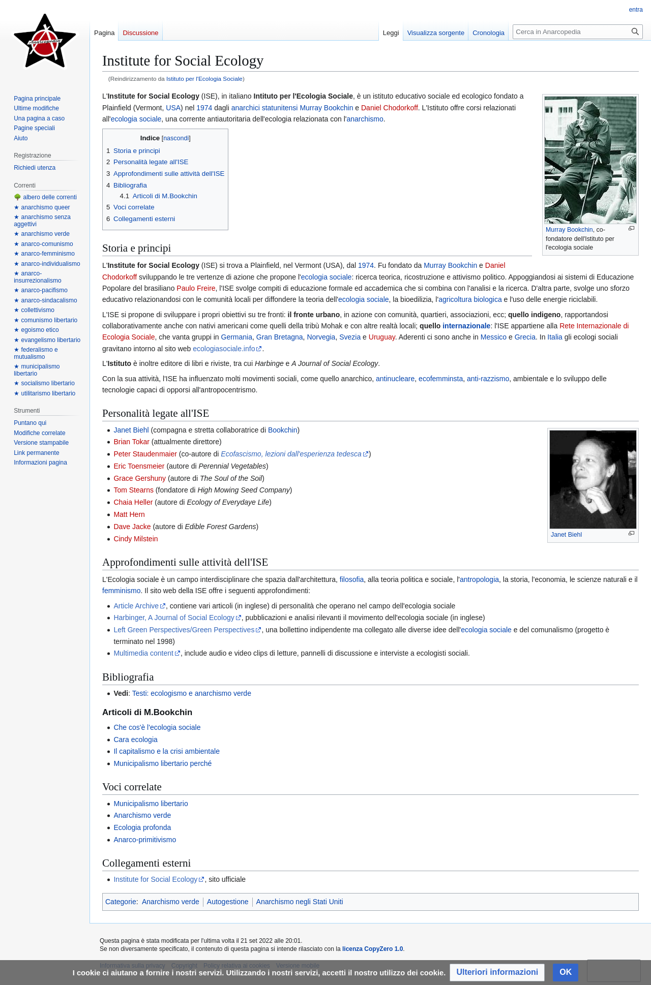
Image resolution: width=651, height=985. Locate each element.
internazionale (466, 326)
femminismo (121, 591)
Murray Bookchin (569, 229)
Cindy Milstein (135, 539)
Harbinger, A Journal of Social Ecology (173, 617)
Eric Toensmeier (138, 466)
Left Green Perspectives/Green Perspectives (183, 630)
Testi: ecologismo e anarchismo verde (191, 693)
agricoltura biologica (470, 299)
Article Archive (136, 606)
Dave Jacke (132, 526)
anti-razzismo (488, 379)
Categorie (120, 902)
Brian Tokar (131, 442)
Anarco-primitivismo (144, 840)
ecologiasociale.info (224, 349)
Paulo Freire (195, 288)
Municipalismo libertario (150, 803)
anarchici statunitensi (264, 108)
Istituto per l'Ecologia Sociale (204, 78)
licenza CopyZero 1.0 (372, 948)
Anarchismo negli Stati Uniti (299, 902)
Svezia (350, 337)
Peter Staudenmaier (145, 454)
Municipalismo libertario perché (162, 763)
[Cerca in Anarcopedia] (578, 31)
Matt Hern (128, 514)
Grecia (525, 337)
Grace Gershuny (139, 478)
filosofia (352, 579)
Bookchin (283, 430)
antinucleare (395, 379)
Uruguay (382, 337)
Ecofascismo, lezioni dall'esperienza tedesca (291, 454)
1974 (204, 108)
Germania (236, 337)
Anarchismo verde (142, 815)
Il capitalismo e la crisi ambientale (166, 751)
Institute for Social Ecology (155, 879)
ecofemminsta (441, 379)
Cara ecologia (135, 739)
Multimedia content (143, 653)
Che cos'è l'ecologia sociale (156, 727)
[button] (497, 972)
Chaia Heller (133, 502)
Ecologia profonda (142, 827)
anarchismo (364, 119)
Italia (555, 337)
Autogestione (228, 902)
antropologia (479, 579)
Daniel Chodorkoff (389, 108)
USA (173, 108)
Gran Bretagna (279, 337)
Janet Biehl (566, 534)
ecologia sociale (136, 119)
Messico (494, 337)
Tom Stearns (133, 490)
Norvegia (321, 337)
